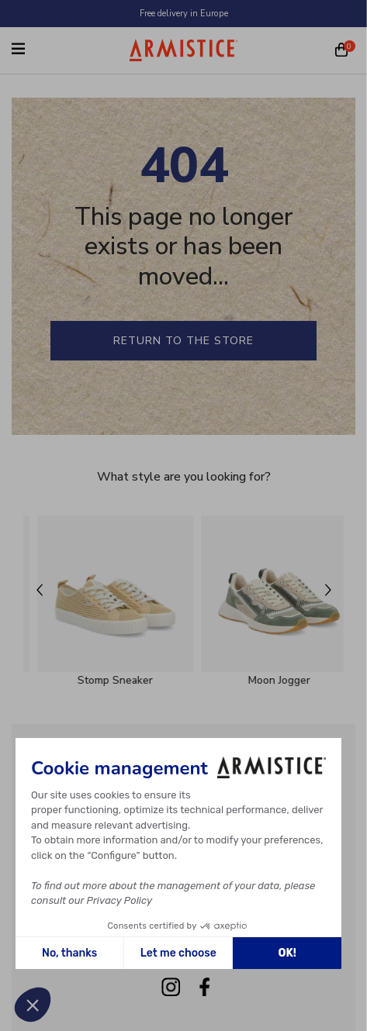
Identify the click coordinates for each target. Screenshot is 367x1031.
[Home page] (184, 50)
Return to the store (183, 340)
